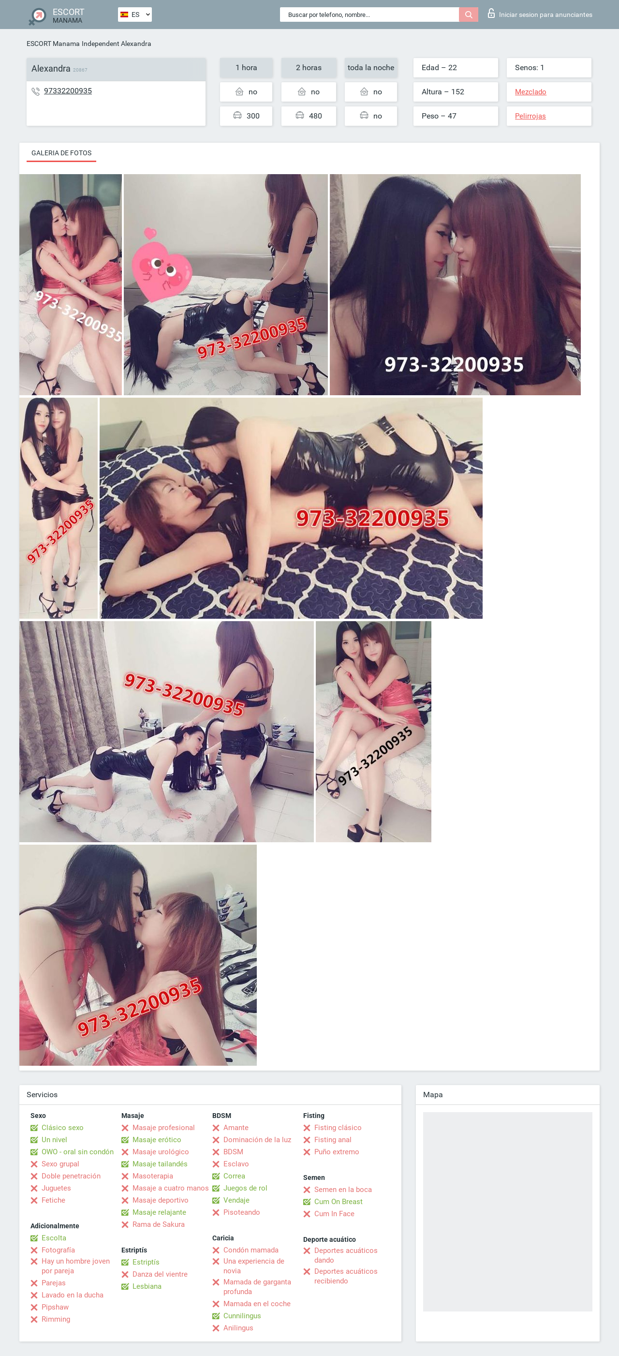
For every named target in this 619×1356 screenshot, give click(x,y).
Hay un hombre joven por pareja (76, 1266)
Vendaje (236, 1200)
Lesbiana (147, 1286)
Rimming (56, 1319)
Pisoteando (241, 1212)
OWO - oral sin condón (78, 1151)
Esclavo (236, 1164)
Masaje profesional (164, 1127)
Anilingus (238, 1328)
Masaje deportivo (161, 1200)
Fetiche (53, 1200)
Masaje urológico (161, 1151)
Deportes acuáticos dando (346, 1255)
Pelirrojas (530, 116)
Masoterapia (153, 1176)
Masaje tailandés (160, 1164)
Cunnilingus (242, 1315)
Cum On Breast (338, 1201)
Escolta (54, 1238)
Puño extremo (336, 1151)
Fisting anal (333, 1139)
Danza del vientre (160, 1274)
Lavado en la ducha (72, 1295)
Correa (234, 1176)
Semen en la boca (343, 1189)
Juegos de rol (245, 1188)
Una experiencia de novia (253, 1266)
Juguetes (56, 1188)
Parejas (54, 1283)
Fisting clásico (338, 1127)
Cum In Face (334, 1213)
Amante (236, 1127)
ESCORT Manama (53, 43)
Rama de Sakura (159, 1224)
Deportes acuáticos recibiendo (346, 1276)
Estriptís (146, 1262)
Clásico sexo (63, 1127)
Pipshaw (55, 1307)
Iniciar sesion (540, 13)
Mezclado (530, 92)
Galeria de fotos (61, 153)
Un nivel (54, 1139)
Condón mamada (251, 1250)
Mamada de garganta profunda (257, 1287)
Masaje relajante (159, 1212)
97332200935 (68, 90)
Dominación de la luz (257, 1139)
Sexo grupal (60, 1164)
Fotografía (58, 1250)
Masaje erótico (157, 1139)
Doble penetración (71, 1176)
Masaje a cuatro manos (171, 1188)
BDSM (233, 1151)
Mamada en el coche (257, 1303)
